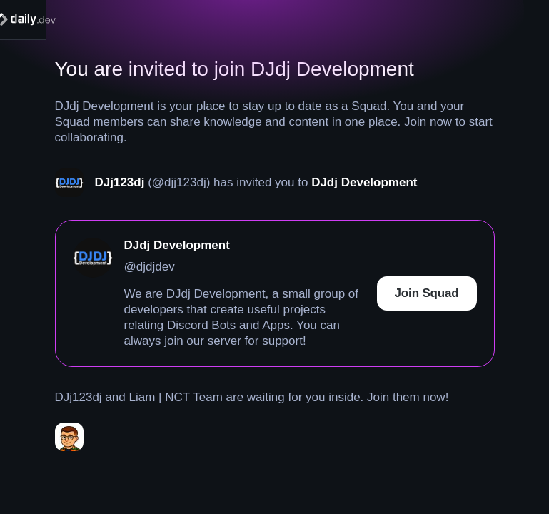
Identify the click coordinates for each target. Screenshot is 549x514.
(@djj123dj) (179, 182)
